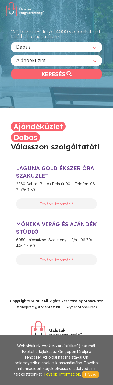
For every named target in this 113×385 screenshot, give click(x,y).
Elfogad (90, 374)
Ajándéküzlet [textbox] (31, 60)
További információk (62, 374)
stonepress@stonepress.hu (38, 307)
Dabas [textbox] (23, 47)
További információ (57, 204)
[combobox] (56, 47)
